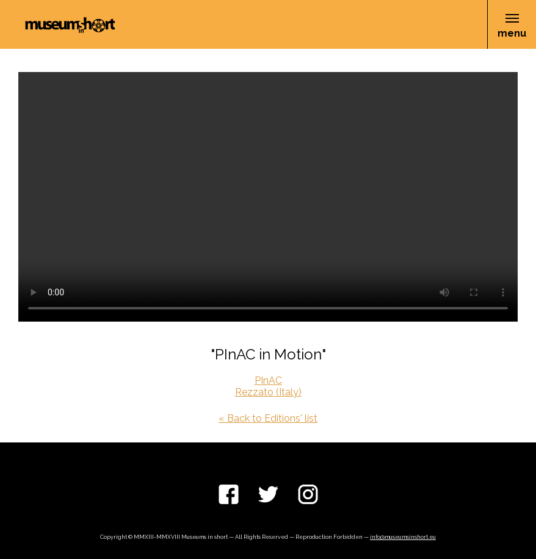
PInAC (268, 380)
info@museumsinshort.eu (403, 537)
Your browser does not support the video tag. (268, 197)
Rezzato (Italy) (268, 392)
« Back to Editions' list (268, 418)
